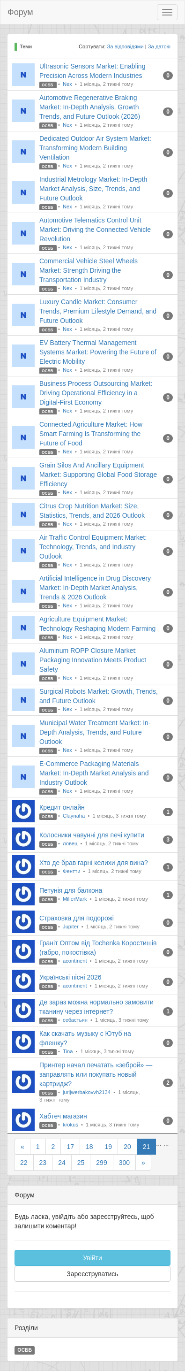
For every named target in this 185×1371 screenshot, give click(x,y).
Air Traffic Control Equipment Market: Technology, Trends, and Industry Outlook (93, 547)
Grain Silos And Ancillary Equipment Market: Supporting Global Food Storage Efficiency (98, 474)
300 (124, 1162)
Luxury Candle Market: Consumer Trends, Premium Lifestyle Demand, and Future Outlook (97, 311)
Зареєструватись (92, 1274)
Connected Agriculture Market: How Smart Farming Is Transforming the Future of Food (90, 434)
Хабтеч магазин (63, 1116)
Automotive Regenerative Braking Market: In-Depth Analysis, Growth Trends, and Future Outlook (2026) (89, 107)
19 (108, 1146)
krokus (71, 1124)
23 (43, 1162)
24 (62, 1162)
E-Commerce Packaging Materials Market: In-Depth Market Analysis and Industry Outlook (93, 773)
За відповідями (125, 46)
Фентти (72, 871)
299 (101, 1162)
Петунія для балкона (70, 890)
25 (81, 1162)
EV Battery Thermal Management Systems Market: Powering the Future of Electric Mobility (97, 352)
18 (89, 1146)
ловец (71, 843)
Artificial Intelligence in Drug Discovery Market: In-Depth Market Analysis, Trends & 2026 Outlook (95, 587)
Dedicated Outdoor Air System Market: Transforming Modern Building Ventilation (95, 148)
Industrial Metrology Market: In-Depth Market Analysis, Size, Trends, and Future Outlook (93, 189)
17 (70, 1146)
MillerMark (76, 899)
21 (146, 1146)
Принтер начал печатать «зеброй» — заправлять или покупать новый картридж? (95, 1074)
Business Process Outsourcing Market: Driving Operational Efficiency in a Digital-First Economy (95, 393)
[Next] (143, 1163)
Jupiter (71, 926)
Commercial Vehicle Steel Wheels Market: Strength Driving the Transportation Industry (88, 270)
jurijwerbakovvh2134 (87, 1092)
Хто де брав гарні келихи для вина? (93, 862)
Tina (68, 1051)
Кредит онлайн (62, 807)
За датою (159, 46)
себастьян (76, 1020)
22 (24, 1162)
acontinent (76, 961)
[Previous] (22, 1147)
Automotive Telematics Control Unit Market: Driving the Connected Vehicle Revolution (95, 229)
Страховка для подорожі (76, 918)
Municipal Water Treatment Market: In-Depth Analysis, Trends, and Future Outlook (95, 732)
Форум (20, 12)
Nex (68, 84)
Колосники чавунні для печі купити (91, 835)
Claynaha (74, 816)
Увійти (92, 1258)
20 (127, 1146)
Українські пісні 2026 (70, 977)
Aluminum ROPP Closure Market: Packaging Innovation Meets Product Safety (92, 660)
